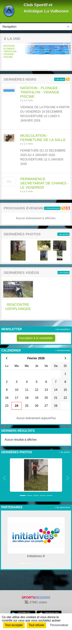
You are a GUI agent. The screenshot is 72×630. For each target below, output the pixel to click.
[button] (4, 56)
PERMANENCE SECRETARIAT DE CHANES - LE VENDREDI (44, 183)
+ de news (60, 79)
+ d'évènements (52, 208)
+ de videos (63, 272)
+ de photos (63, 234)
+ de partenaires (62, 507)
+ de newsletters (62, 329)
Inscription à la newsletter (36, 338)
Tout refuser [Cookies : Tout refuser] (36, 625)
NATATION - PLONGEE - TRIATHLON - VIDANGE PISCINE (10, 51)
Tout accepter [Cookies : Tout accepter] (14, 625)
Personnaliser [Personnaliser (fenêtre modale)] (59, 625)
